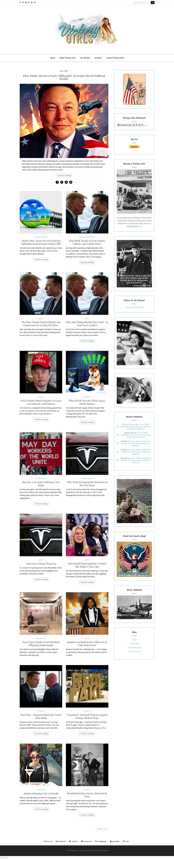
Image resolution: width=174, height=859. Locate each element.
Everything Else (84, 237)
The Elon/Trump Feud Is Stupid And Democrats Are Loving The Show (40, 324)
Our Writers (85, 58)
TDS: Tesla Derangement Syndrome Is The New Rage (87, 484)
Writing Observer (129, 424)
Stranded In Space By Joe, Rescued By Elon (87, 795)
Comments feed (134, 648)
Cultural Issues (87, 478)
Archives (98, 58)
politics (44, 237)
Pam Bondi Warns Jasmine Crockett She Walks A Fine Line (87, 565)
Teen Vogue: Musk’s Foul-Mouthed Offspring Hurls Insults (41, 643)
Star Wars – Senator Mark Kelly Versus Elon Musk (41, 716)
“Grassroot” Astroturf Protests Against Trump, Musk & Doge (87, 716)
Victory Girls (41, 790)
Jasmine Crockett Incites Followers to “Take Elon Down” (87, 643)
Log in (134, 640)
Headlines (38, 237)
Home (52, 58)
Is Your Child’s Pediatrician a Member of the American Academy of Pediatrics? (136, 426)
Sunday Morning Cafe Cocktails (41, 793)
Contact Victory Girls (115, 58)
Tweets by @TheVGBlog (134, 307)
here (140, 226)
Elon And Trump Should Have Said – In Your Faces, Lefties (87, 324)
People (92, 237)
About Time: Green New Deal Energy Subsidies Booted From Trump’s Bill (41, 242)
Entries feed (134, 644)
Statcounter (4, 857)
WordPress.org (134, 652)
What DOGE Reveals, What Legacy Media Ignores (87, 402)
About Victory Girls (67, 58)
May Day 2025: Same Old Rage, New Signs (41, 484)
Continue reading (64, 175)
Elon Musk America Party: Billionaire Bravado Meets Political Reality (64, 77)
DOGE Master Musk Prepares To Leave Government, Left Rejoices (41, 402)
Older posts (102, 829)
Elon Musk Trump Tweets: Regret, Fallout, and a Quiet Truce (87, 242)
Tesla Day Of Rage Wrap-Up (41, 563)
